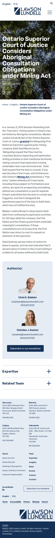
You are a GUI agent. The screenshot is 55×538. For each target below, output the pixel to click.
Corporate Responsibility (12, 474)
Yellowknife (34, 425)
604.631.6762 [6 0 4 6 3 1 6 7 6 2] (27, 338)
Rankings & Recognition (12, 466)
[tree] (27, 377)
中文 (15, 4)
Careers (32, 475)
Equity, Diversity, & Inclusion (14, 470)
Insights (14, 104)
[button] (51, 3)
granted (24, 141)
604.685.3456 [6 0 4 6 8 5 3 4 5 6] (7, 417)
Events (32, 471)
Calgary (5, 425)
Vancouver (7, 402)
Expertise (33, 458)
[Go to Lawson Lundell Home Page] (27, 11)
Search (45, 501)
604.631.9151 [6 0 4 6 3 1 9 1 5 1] (27, 305)
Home (5, 104)
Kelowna (32, 402)
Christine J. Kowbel (27, 330)
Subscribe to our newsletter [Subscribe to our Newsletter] (38, 488)
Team (31, 453)
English (6, 4)
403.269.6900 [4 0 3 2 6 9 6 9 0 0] (7, 440)
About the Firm (8, 458)
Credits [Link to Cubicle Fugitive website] (5, 525)
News (31, 466)
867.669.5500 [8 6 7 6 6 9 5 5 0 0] (34, 445)
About (5, 453)
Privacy (26, 501)
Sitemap (35, 501)
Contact (32, 479)
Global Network (8, 462)
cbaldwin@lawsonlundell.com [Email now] (27, 301)
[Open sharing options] (9, 93)
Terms (5, 501)
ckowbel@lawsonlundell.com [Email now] (27, 334)
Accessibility (15, 501)
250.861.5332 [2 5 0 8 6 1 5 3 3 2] (34, 417)
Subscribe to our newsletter (25, 348)
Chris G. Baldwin (27, 297)
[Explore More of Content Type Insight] (7, 32)
